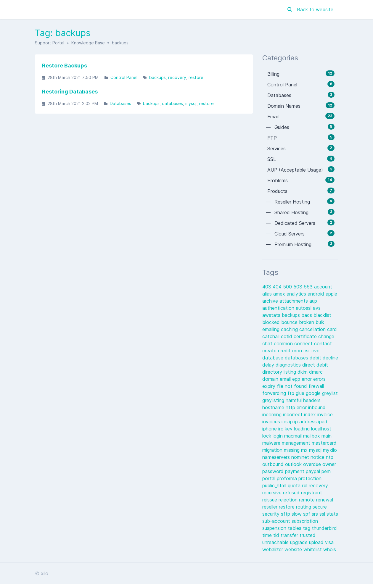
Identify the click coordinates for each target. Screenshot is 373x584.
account (323, 287)
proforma (287, 478)
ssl (323, 514)
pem (326, 471)
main (326, 436)
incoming (272, 414)
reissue (270, 500)
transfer (290, 535)
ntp (329, 457)
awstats (272, 315)
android (317, 294)
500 (288, 287)
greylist (330, 393)
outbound (273, 464)
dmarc (316, 372)
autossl (304, 308)
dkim (303, 372)
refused (292, 493)
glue (301, 393)
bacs (307, 315)
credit (285, 351)
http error (297, 407)
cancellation (313, 329)
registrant (311, 493)
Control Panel (123, 77)
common (284, 343)
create (270, 351)
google (314, 393)
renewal (324, 500)
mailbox (312, 436)
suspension (275, 528)
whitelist (313, 549)
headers (312, 400)
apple (331, 294)
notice (318, 457)
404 (278, 287)
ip (291, 422)
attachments (294, 301)
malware (272, 443)
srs (315, 514)
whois (329, 549)
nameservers (276, 457)
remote (307, 500)
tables (295, 528)
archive (270, 301)
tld (277, 535)
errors (319, 379)
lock (267, 436)
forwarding (274, 393)
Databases (120, 103)
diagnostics (289, 365)
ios (285, 422)
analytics (297, 294)
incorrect (293, 414)
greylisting (274, 400)
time (267, 535)
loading (302, 429)
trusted (308, 535)
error (307, 379)
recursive (272, 493)
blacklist (322, 315)
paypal (313, 471)
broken (307, 322)
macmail (293, 436)
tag (307, 528)
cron (297, 351)
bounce (290, 322)
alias (267, 294)
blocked (271, 322)
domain (271, 379)
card (332, 329)
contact (323, 343)
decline (330, 358)
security (271, 514)
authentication (279, 308)
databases (172, 103)
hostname (274, 407)
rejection (289, 500)
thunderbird (324, 528)
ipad (322, 422)
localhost (321, 429)
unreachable (276, 542)
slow (297, 514)
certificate (306, 336)
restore (196, 77)
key (289, 429)
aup (313, 301)
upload (317, 542)
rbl (305, 485)
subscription (305, 521)
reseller (270, 507)
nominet (301, 457)
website (293, 549)
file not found (292, 386)
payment (295, 471)
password (273, 471)
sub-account (277, 521)
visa (329, 542)
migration (273, 450)
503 (298, 287)
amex (280, 294)
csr (307, 351)
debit (316, 358)
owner (329, 464)
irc (281, 429)
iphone (270, 429)
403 (267, 287)
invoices (272, 422)
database (273, 358)
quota (295, 485)
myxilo (330, 450)
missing (292, 450)
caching (290, 329)
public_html (275, 485)
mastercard (324, 443)
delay (269, 365)
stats (332, 514)
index (310, 414)
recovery (177, 77)
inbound (317, 407)
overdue (312, 464)
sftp (286, 514)
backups (157, 77)
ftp (291, 393)
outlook (294, 464)
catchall (271, 336)
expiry (269, 386)
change (326, 336)
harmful (294, 400)
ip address (306, 422)
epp (297, 379)
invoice (325, 414)
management (297, 443)
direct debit (315, 365)
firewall (316, 386)
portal (269, 478)
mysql (191, 103)
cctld (287, 336)
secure (320, 507)
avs (317, 308)
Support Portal (49, 42)
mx (305, 450)
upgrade (299, 542)
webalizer (273, 549)
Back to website (315, 9)
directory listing (280, 372)
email (286, 379)
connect (304, 343)
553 (309, 287)
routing (304, 507)
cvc (315, 351)
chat (268, 343)
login (278, 436)
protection (309, 478)
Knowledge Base (88, 42)
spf (307, 514)
